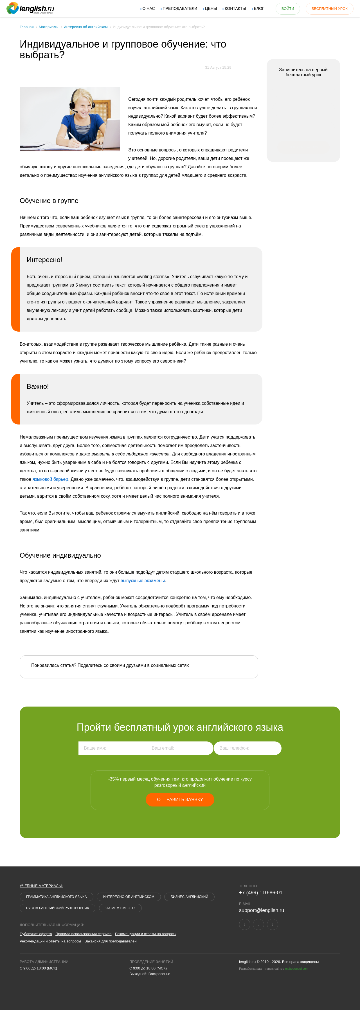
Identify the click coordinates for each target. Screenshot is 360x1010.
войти (283, 8)
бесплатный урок (325, 8)
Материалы (48, 27)
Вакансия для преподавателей (110, 941)
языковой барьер (50, 479)
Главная (26, 27)
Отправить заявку (180, 799)
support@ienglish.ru (261, 910)
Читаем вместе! (120, 908)
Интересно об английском (85, 27)
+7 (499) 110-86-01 (261, 892)
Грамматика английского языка (56, 897)
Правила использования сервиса (83, 934)
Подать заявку (303, 147)
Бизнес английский (189, 897)
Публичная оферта (36, 934)
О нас (144, 8)
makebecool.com (297, 968)
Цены (206, 8)
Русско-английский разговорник (57, 908)
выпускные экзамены (143, 580)
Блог (254, 8)
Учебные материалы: (41, 886)
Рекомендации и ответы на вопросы (145, 934)
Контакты (230, 8)
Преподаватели (175, 8)
